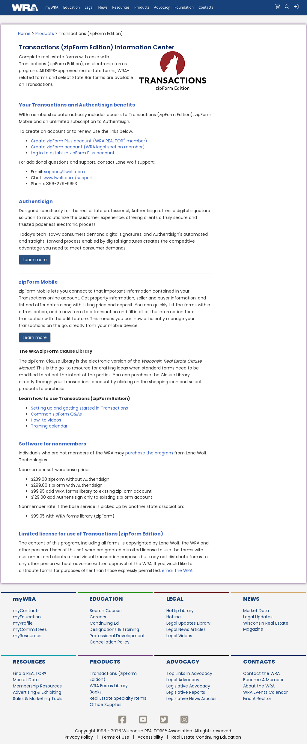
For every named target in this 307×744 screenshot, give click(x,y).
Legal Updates (258, 617)
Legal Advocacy (182, 680)
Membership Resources (37, 686)
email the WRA (177, 570)
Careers (98, 617)
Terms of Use (115, 737)
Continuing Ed (104, 623)
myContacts (26, 611)
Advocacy (182, 661)
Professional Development (117, 636)
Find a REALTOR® (29, 673)
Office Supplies (105, 705)
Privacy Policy (79, 737)
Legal (174, 598)
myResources (27, 636)
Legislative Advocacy (188, 686)
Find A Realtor (257, 699)
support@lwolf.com (64, 172)
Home (24, 33)
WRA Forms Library (109, 686)
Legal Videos (179, 636)
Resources (29, 661)
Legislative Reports (185, 692)
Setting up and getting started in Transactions (79, 408)
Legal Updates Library (188, 623)
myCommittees (30, 629)
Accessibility (150, 737)
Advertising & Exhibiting (37, 692)
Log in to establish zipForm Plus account (73, 153)
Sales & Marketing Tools (37, 699)
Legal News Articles (186, 629)
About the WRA (259, 686)
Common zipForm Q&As (56, 414)
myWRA (24, 598)
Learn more (35, 260)
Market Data (256, 611)
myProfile (23, 623)
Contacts (259, 661)
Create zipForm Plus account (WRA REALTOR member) (89, 141)
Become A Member (263, 680)
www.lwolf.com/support (68, 178)
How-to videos (46, 420)
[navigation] (153, 7)
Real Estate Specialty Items (118, 698)
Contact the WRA (261, 673)
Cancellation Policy (110, 642)
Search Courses (106, 611)
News (251, 598)
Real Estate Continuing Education (206, 737)
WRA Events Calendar (265, 692)
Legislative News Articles (191, 699)
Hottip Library (180, 611)
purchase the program (149, 453)
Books (96, 692)
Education (106, 598)
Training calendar (49, 426)
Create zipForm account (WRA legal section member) (88, 147)
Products (44, 33)
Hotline (173, 617)
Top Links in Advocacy (189, 673)
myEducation (27, 617)
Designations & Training (114, 629)
